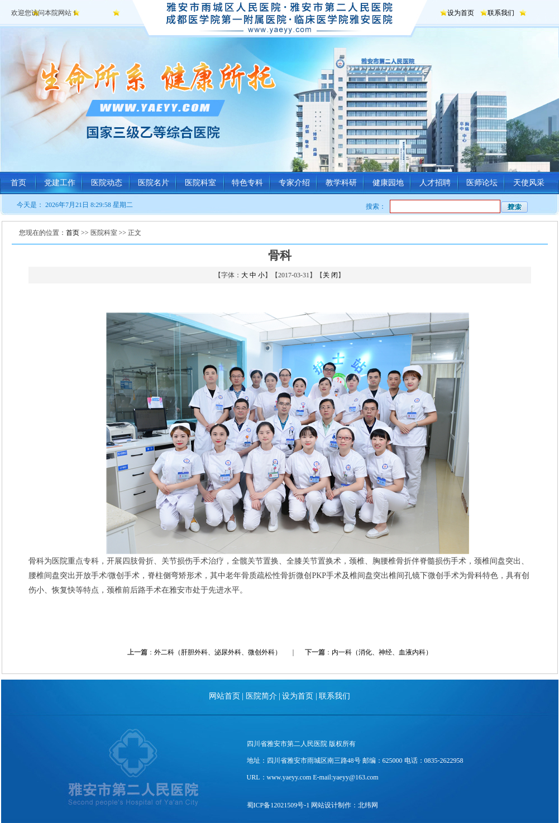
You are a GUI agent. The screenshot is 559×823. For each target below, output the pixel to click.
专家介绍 (294, 183)
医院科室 (200, 183)
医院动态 (106, 183)
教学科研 (341, 183)
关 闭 (330, 275)
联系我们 (501, 13)
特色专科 (247, 183)
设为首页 (460, 13)
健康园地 (388, 183)
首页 (18, 183)
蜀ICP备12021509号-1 (278, 805)
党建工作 (59, 183)
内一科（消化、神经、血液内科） (382, 652)
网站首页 (224, 696)
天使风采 (528, 183)
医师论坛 (482, 183)
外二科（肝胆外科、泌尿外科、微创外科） (217, 652)
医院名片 (153, 183)
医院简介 (261, 696)
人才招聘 (435, 183)
